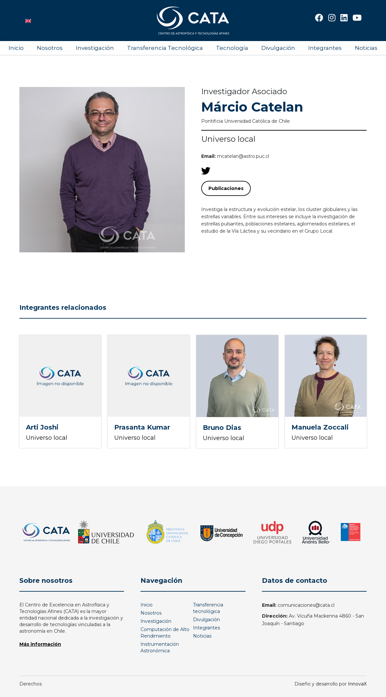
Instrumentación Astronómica (159, 647)
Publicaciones (226, 188)
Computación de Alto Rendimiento (164, 632)
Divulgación (278, 48)
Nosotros (50, 48)
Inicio (16, 48)
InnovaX (357, 684)
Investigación (95, 48)
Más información (40, 644)
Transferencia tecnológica (208, 608)
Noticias (366, 48)
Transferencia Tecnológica (165, 48)
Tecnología (232, 48)
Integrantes (325, 48)
